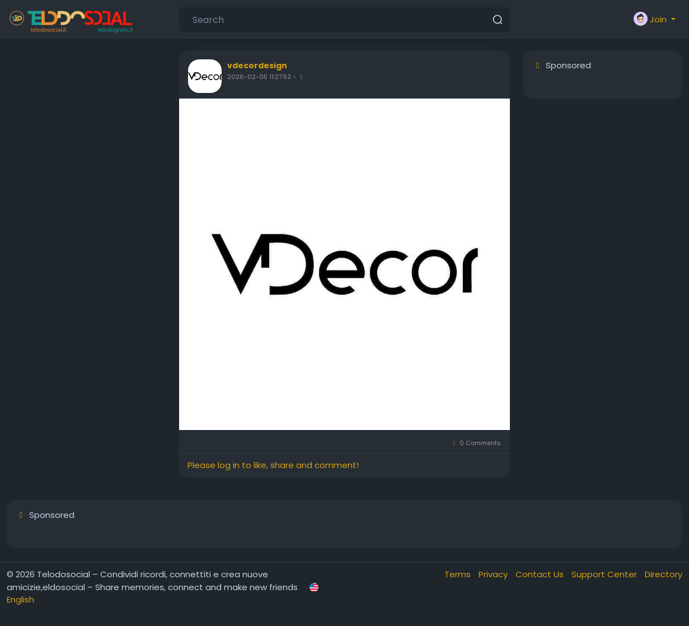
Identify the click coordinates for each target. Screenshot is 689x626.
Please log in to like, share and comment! (273, 465)
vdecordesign (257, 65)
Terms (458, 574)
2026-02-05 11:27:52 (259, 76)
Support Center (605, 574)
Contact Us (540, 574)
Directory (663, 574)
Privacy (494, 574)
